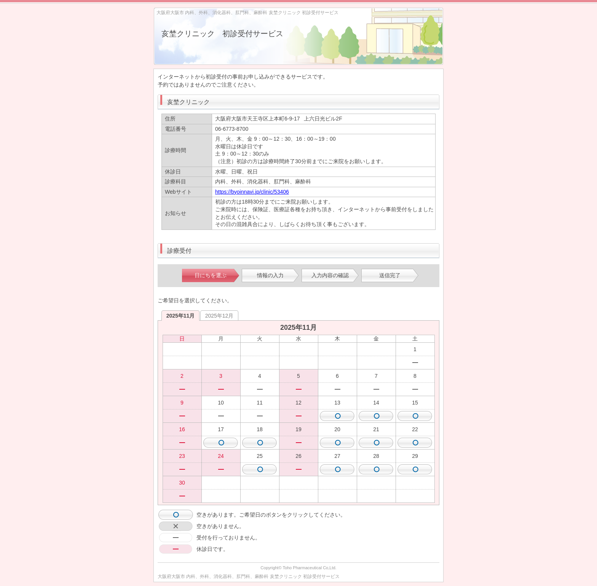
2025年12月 (219, 316)
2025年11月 (180, 316)
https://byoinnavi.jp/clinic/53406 (252, 192)
